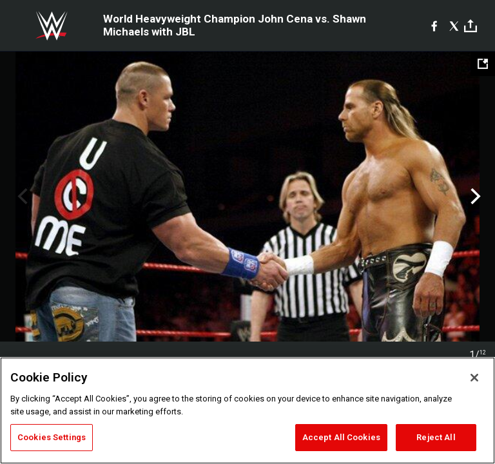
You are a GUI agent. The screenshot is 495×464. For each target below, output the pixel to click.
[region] (247, 410)
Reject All (435, 437)
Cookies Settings (51, 437)
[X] (454, 25)
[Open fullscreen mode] (483, 64)
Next (474, 196)
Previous (21, 196)
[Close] (474, 377)
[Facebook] (434, 25)
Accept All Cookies (341, 437)
